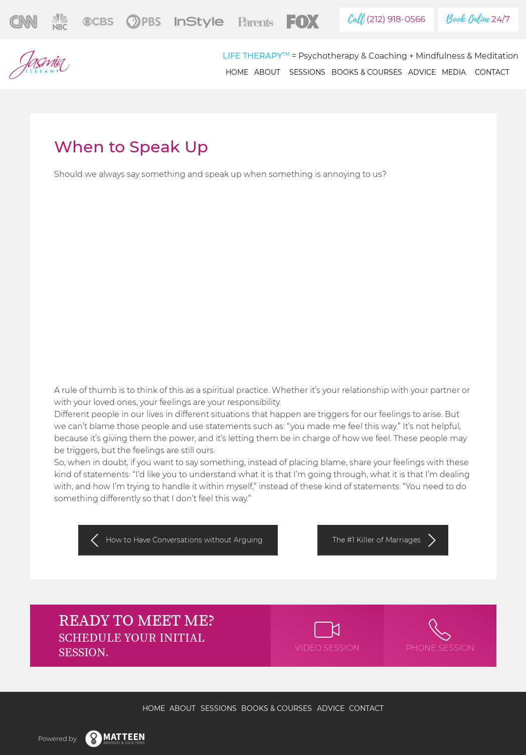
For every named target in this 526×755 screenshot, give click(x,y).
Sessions (307, 72)
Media (455, 72)
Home (237, 72)
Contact (492, 72)
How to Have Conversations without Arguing (184, 539)
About (268, 72)
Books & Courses (366, 72)
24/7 (478, 19)
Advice (422, 72)
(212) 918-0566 (386, 19)
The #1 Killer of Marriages (376, 539)
